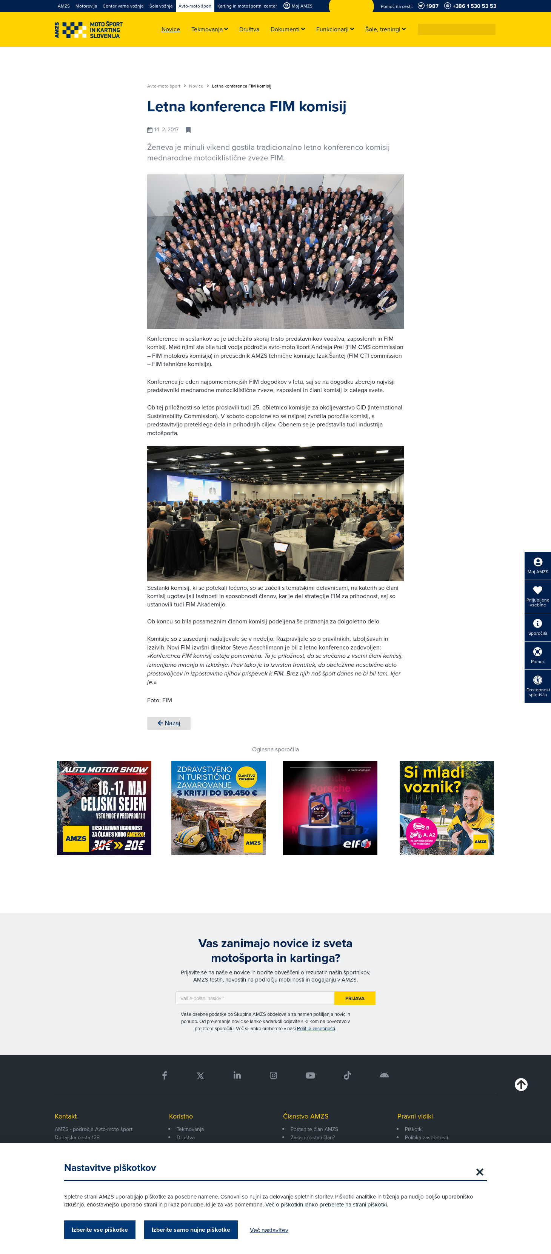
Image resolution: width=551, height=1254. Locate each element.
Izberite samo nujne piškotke (191, 1229)
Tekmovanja (190, 1129)
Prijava (355, 998)
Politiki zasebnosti (316, 1028)
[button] (490, 29)
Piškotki (414, 1129)
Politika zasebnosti (426, 1137)
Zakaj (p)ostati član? (313, 1137)
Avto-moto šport (166, 86)
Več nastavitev (269, 1230)
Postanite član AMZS (314, 1129)
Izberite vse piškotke (100, 1229)
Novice (199, 86)
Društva (186, 1137)
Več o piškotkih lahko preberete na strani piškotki (326, 1204)
